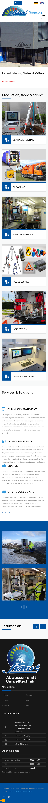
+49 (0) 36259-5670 (22, 736)
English (43, 3)
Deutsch (37, 3)
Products (7, 700)
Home (6, 695)
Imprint (11, 791)
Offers (28, 700)
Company (29, 695)
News (28, 705)
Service (6, 705)
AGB (30, 791)
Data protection (21, 791)
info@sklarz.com (21, 744)
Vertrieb (6, 512)
